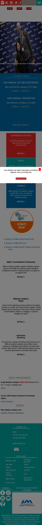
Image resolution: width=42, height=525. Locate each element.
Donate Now (21, 178)
